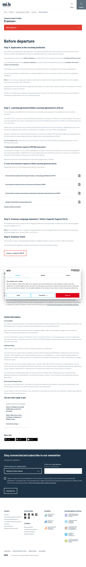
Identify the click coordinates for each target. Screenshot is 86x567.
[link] (43, 175)
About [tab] (68, 275)
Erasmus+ (34, 12)
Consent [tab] (17, 275)
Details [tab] (43, 275)
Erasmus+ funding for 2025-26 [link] (15, 253)
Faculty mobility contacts (12, 206)
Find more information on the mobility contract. (63, 304)
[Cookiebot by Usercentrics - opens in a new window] (72, 270)
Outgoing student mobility (22, 12)
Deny (18, 295)
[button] (9, 439)
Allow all (67, 295)
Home (5, 12)
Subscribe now (10, 491)
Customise (43, 295)
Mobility (11, 12)
